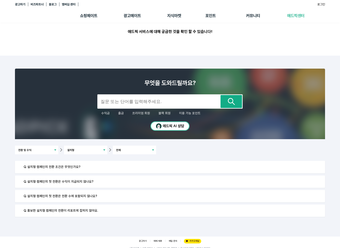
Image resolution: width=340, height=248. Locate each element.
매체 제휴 (158, 241)
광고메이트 (132, 15)
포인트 (210, 15)
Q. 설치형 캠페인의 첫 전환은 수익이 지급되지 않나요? (58, 182)
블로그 (53, 4)
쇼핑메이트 (88, 15)
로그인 (321, 4)
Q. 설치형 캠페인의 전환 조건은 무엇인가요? (52, 167)
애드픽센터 (295, 15)
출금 (121, 113)
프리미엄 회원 (141, 113)
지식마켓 (174, 15)
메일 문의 (173, 241)
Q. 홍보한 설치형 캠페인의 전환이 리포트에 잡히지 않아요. (61, 211)
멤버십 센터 (68, 4)
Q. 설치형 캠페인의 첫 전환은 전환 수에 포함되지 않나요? (60, 196)
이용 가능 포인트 (190, 113)
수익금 (105, 113)
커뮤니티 (253, 15)
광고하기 (20, 4)
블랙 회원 (165, 113)
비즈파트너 (37, 4)
